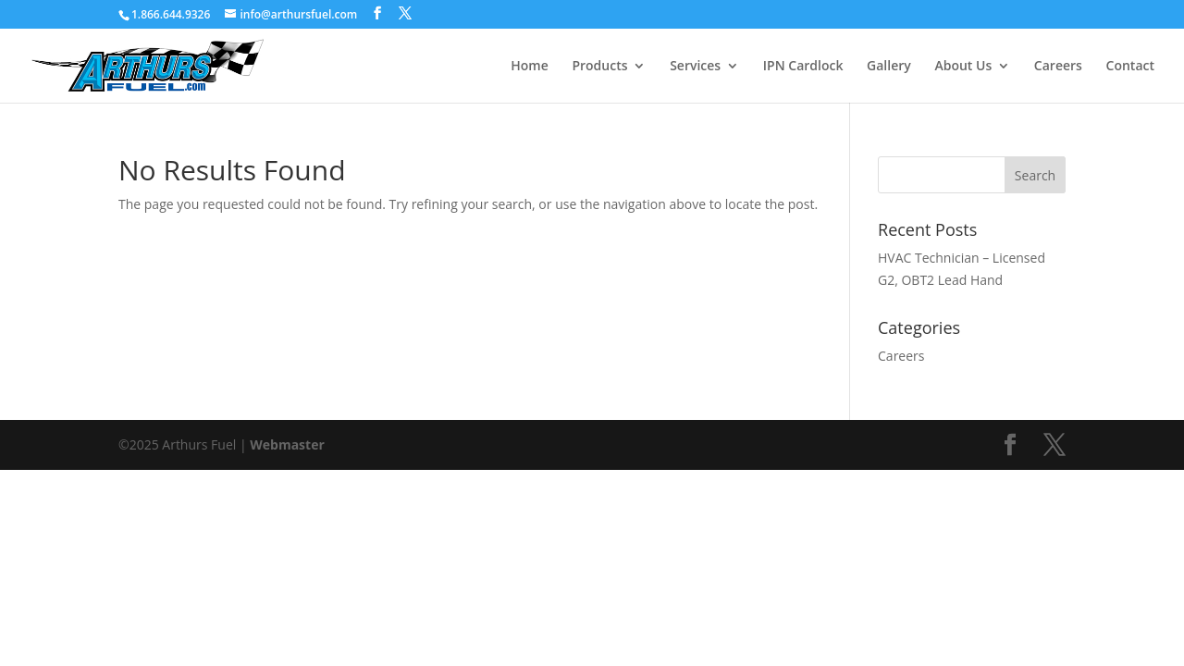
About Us (963, 66)
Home (530, 66)
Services (695, 66)
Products (599, 66)
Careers (1058, 66)
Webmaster (287, 444)
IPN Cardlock (803, 66)
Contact (1130, 66)
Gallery (889, 66)
